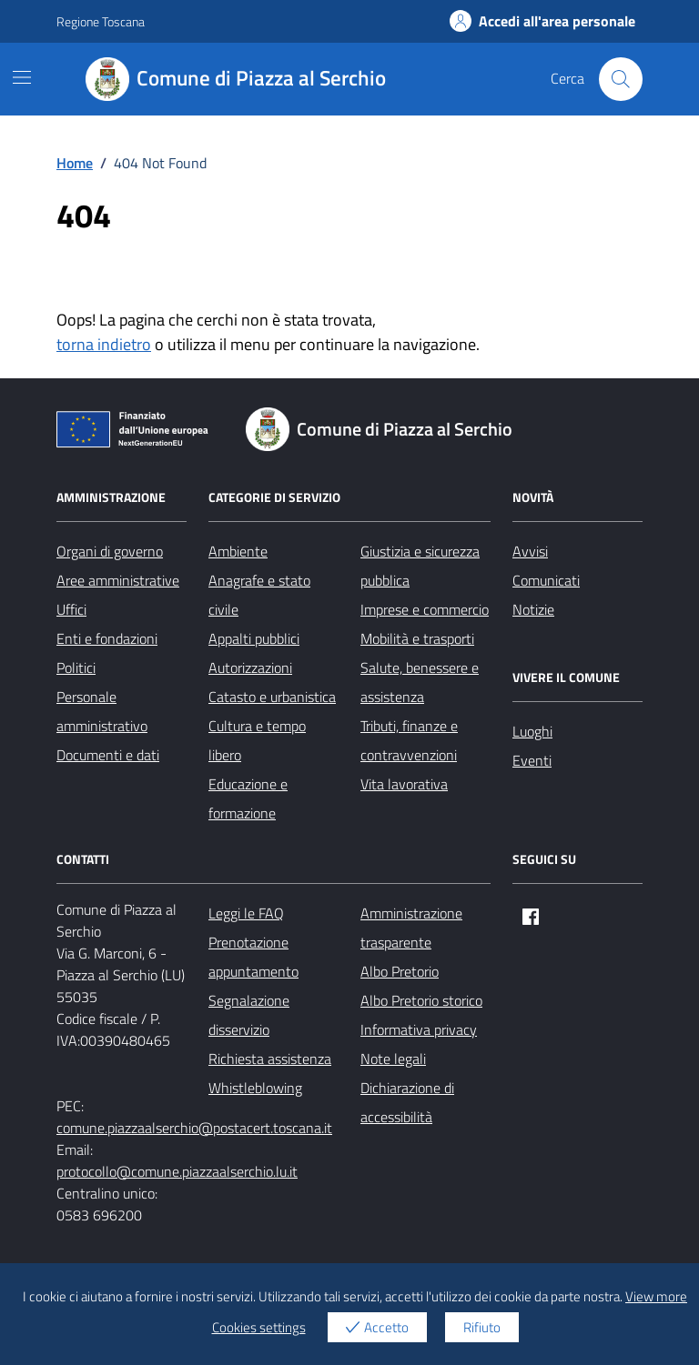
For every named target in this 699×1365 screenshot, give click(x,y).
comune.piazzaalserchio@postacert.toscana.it (194, 1128)
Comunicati (546, 580)
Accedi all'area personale (542, 21)
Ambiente (238, 551)
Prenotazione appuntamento (253, 956)
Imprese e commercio (424, 609)
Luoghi (532, 731)
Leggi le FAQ (246, 913)
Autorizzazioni (250, 667)
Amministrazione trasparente (411, 927)
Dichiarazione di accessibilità (407, 1102)
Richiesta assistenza (269, 1058)
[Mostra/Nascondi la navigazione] (22, 77)
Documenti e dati (107, 755)
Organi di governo (109, 551)
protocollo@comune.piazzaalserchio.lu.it (177, 1171)
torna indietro (103, 344)
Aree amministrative (117, 580)
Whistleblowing (255, 1088)
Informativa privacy (418, 1029)
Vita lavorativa (404, 784)
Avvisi (530, 551)
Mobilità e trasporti (417, 638)
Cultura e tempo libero (257, 740)
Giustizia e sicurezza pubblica (420, 565)
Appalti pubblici (253, 638)
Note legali (393, 1058)
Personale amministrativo (101, 711)
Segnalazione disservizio (248, 1014)
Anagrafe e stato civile (259, 594)
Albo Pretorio (399, 971)
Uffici (71, 609)
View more (656, 1296)
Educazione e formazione (248, 798)
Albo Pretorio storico (421, 1000)
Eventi (532, 760)
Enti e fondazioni (106, 638)
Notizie (533, 609)
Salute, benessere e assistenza (419, 682)
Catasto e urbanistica (272, 697)
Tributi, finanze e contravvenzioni (409, 740)
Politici (76, 667)
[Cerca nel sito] (621, 79)
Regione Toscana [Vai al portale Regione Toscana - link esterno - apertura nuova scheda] (100, 21)
